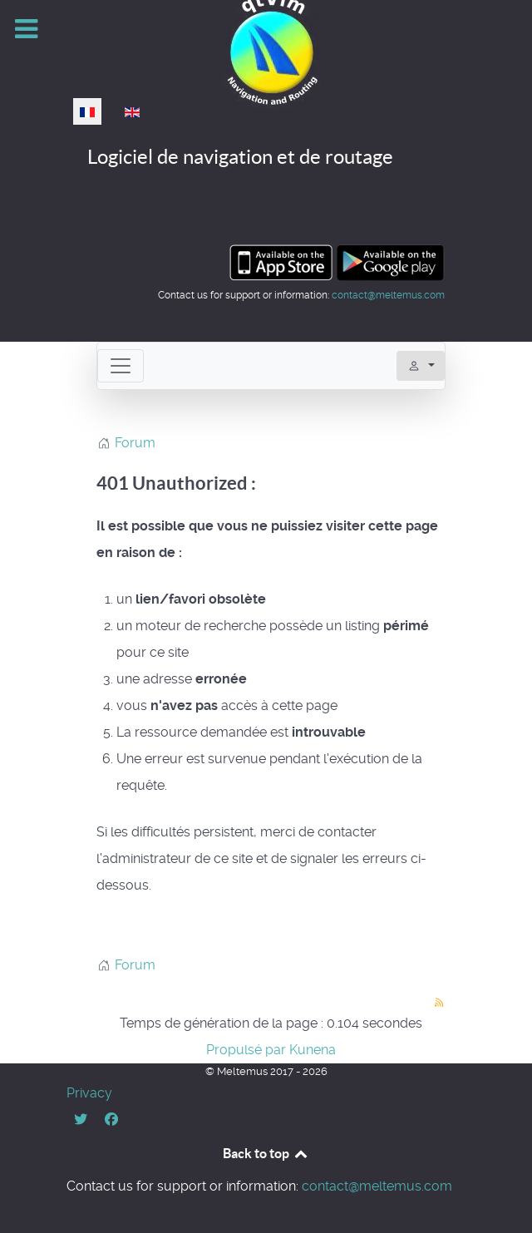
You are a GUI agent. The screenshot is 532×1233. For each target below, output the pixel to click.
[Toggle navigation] (120, 365)
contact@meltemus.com (388, 295)
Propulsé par (247, 1050)
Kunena (312, 1050)
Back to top (266, 1153)
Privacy (89, 1093)
